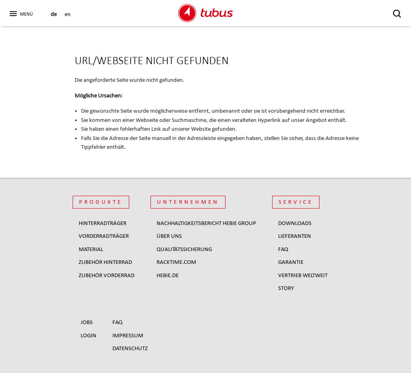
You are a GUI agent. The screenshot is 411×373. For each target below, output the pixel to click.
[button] (20, 12)
